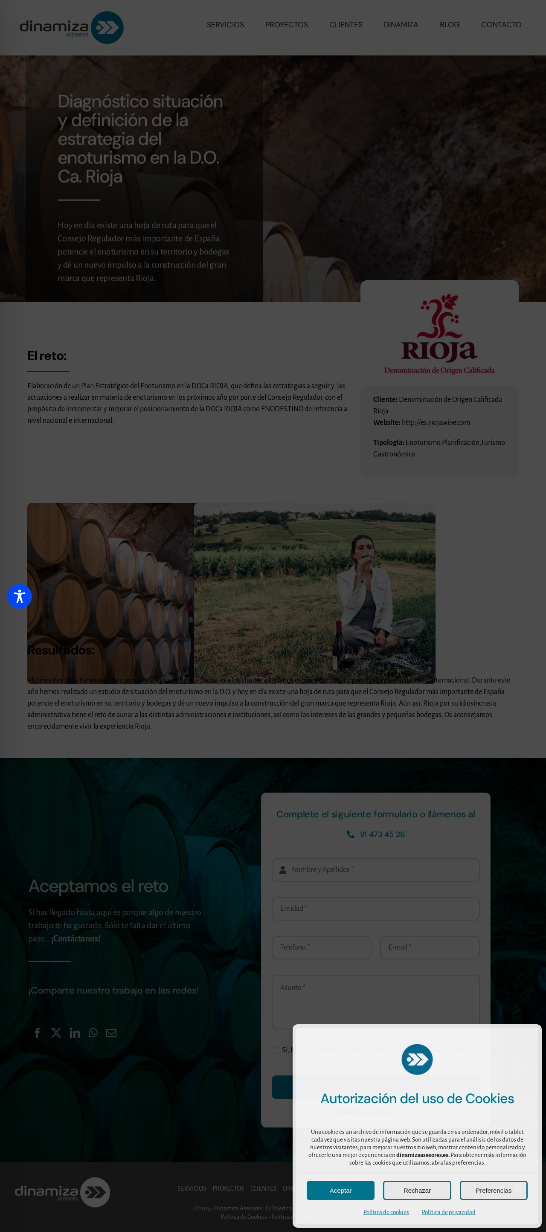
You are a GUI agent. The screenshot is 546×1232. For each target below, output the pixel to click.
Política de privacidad (449, 1212)
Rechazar (417, 1190)
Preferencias (493, 1190)
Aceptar (341, 1190)
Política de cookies (386, 1212)
